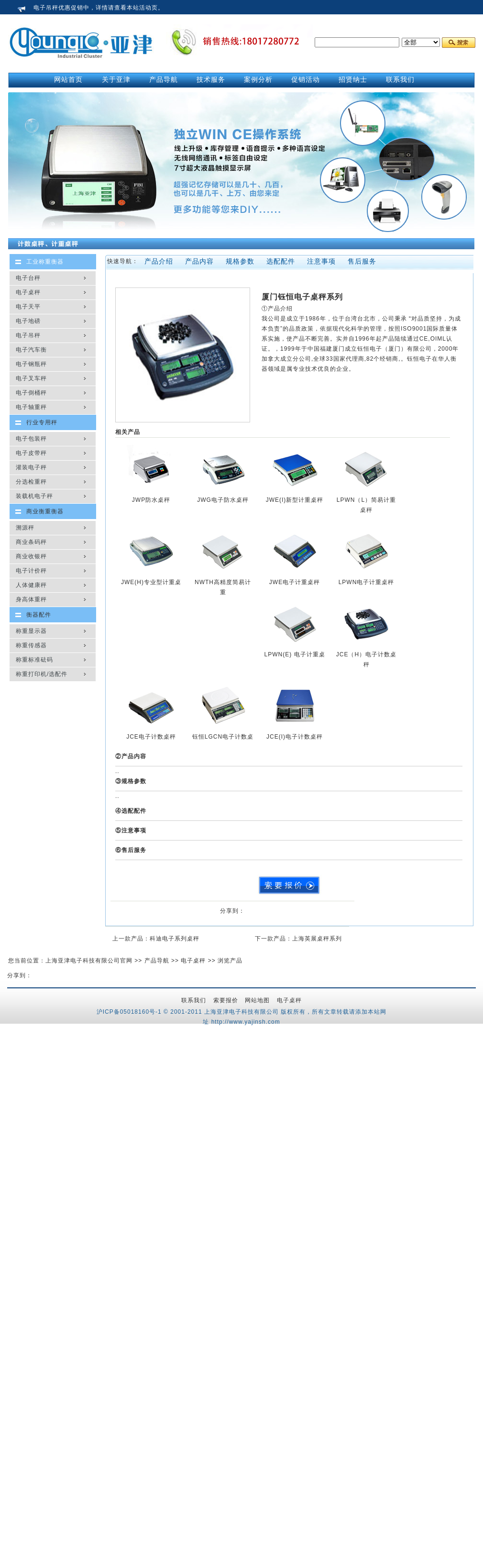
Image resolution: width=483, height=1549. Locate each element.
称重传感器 (31, 645)
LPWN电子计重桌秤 (367, 582)
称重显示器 (31, 631)
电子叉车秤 (31, 378)
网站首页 (68, 79)
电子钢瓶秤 (31, 364)
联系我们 (193, 1000)
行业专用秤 (41, 422)
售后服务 (362, 261)
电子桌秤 (28, 292)
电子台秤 (28, 278)
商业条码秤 (31, 542)
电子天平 (28, 306)
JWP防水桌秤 (151, 500)
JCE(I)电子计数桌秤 (294, 736)
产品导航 (156, 960)
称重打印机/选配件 (41, 674)
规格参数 (240, 261)
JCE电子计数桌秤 (151, 736)
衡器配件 (38, 614)
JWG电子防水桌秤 (223, 500)
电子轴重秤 (31, 407)
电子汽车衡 (31, 349)
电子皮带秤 (31, 453)
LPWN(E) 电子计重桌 (294, 654)
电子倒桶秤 (31, 392)
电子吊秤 (28, 335)
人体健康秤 (31, 585)
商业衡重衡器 (45, 511)
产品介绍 (158, 261)
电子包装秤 (31, 438)
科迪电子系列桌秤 (174, 938)
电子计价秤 (31, 570)
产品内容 (199, 261)
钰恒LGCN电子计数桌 (222, 736)
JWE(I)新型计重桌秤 (295, 500)
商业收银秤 (31, 556)
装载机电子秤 (34, 496)
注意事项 (321, 261)
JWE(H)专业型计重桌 (151, 582)
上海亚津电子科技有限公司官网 (88, 960)
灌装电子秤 (31, 467)
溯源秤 (25, 527)
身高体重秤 (31, 599)
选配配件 (280, 261)
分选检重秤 (31, 481)
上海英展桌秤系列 (317, 938)
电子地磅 (28, 321)
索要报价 (225, 1000)
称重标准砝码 (34, 659)
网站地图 (257, 1000)
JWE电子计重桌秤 (294, 582)
